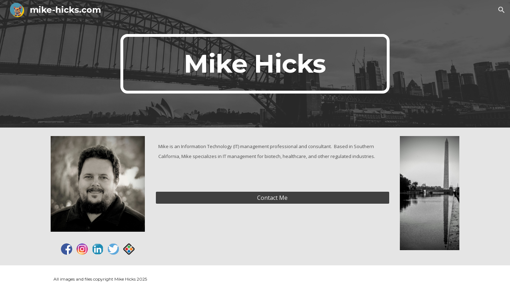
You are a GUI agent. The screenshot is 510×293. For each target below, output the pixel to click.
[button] (501, 9)
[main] (255, 64)
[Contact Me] (272, 197)
